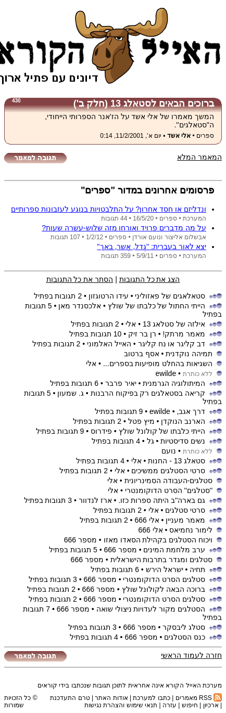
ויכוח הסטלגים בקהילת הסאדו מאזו (158, 540)
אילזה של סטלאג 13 (174, 324)
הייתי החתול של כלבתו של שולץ (156, 306)
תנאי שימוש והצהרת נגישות (120, 705)
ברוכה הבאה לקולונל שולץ (164, 589)
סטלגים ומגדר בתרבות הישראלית (161, 559)
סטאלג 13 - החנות (176, 461)
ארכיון (211, 705)
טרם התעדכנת (70, 698)
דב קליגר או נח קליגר (172, 344)
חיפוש (190, 705)
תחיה (197, 569)
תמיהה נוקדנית (189, 353)
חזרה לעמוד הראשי (191, 655)
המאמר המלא (199, 157)
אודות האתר (111, 698)
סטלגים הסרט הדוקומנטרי (164, 579)
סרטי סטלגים (185, 510)
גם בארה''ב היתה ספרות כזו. (161, 500)
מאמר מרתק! (183, 334)
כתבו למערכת (151, 698)
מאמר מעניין (185, 520)
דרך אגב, (191, 411)
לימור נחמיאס (190, 530)
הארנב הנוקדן (183, 421)
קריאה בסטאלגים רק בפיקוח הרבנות (148, 393)
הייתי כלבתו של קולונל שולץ (162, 431)
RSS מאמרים (198, 698)
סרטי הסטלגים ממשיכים (168, 470)
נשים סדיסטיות (182, 441)
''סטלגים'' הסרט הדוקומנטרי (168, 490)
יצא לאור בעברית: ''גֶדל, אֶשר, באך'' (151, 246)
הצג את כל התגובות (149, 279)
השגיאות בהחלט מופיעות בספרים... (157, 363)
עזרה (169, 705)
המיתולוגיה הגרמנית (174, 383)
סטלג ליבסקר (183, 627)
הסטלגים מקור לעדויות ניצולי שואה (151, 609)
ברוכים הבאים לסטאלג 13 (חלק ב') (143, 103)
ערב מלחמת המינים (174, 550)
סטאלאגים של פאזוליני (170, 296)
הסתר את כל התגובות (80, 279)
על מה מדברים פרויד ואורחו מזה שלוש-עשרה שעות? (124, 228)
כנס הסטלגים (183, 637)
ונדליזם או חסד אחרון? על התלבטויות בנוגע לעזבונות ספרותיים (108, 209)
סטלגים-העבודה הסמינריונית (168, 480)
